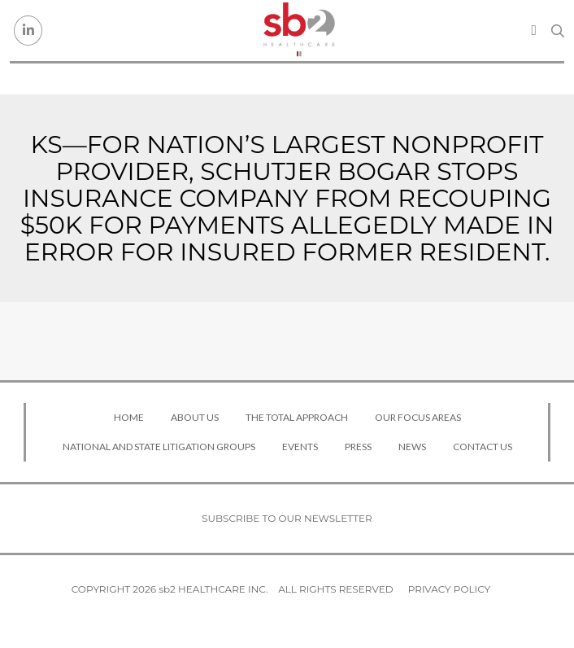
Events (300, 446)
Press (358, 446)
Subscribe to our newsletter (287, 518)
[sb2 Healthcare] (299, 30)
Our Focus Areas (418, 417)
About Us (195, 417)
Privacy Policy (449, 589)
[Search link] (557, 30)
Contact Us (482, 446)
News (412, 446)
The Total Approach (297, 417)
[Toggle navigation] (533, 30)
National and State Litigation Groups (159, 446)
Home (129, 417)
